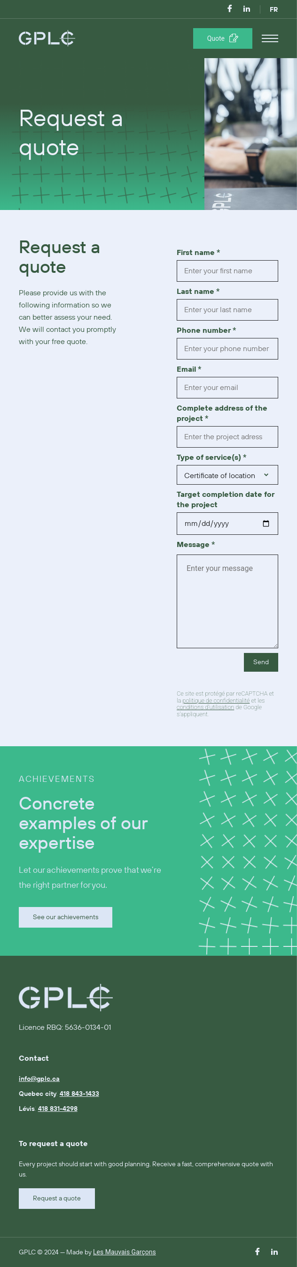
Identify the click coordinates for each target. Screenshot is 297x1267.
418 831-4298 (58, 1109)
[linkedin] (246, 9)
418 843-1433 (79, 1094)
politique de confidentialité (216, 700)
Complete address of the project (222, 413)
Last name (198, 291)
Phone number (206, 330)
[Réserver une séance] (222, 38)
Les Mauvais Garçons (124, 1252)
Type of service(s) (211, 457)
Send (261, 662)
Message (196, 544)
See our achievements (65, 917)
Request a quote (57, 1198)
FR (274, 10)
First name (198, 252)
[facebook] (230, 9)
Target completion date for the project (225, 500)
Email (189, 369)
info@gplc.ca (39, 1079)
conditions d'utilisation (205, 707)
